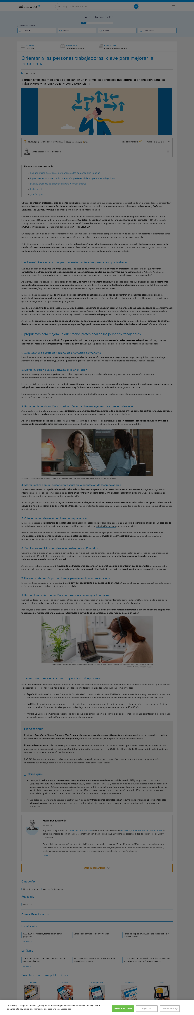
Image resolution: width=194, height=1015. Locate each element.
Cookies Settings (170, 1008)
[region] (97, 1007)
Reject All (147, 1008)
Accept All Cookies (123, 1008)
